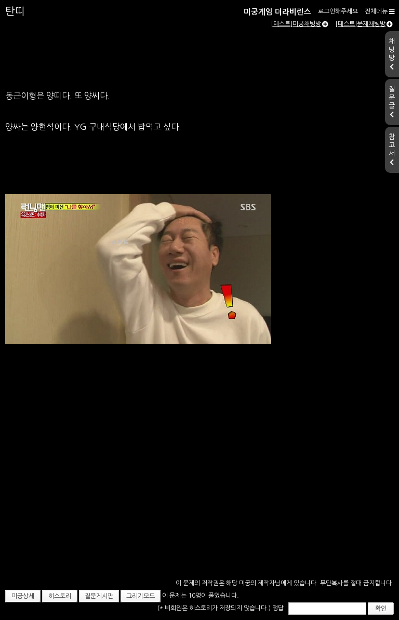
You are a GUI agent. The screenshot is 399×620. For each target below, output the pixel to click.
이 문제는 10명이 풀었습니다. (200, 595)
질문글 (392, 102)
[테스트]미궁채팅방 (299, 24)
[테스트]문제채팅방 (364, 24)
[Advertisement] (199, 511)
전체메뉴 (380, 11)
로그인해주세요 (338, 11)
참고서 (392, 149)
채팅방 (392, 54)
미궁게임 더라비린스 (277, 12)
